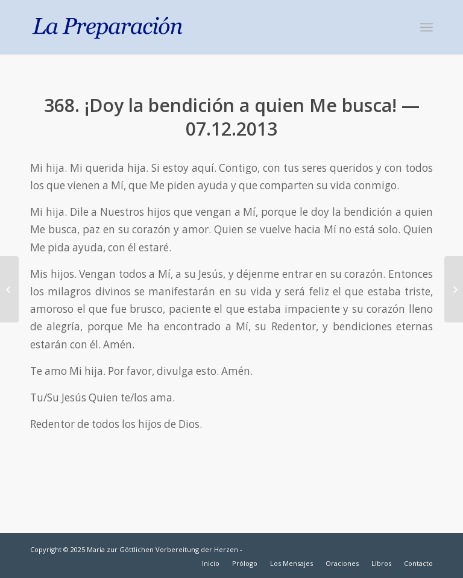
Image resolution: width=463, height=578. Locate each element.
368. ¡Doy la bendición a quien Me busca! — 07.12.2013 (232, 117)
